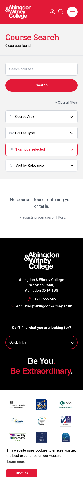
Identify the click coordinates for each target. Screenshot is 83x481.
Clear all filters (65, 102)
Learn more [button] (16, 462)
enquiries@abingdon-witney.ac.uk (41, 306)
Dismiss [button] (22, 473)
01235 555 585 (41, 299)
